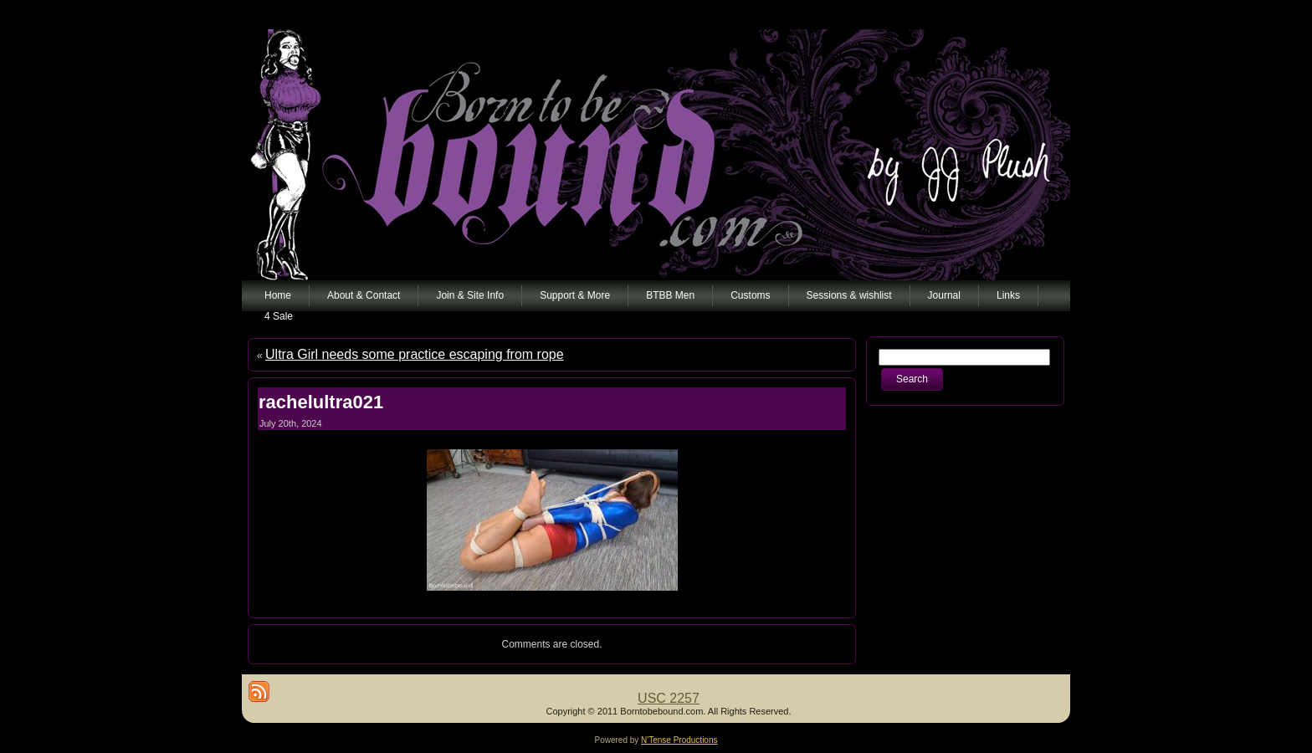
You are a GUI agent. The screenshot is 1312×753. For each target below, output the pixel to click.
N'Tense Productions (679, 740)
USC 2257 (669, 698)
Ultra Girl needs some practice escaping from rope (414, 354)
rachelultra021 (321, 402)
